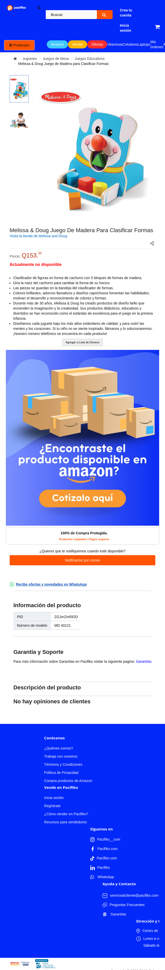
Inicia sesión (54, 798)
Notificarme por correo (82, 560)
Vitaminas (115, 44)
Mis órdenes (157, 44)
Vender (77, 44)
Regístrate (52, 806)
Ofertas (97, 44)
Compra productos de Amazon (68, 781)
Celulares (130, 44)
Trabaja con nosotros (61, 756)
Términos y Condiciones (63, 764)
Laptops (144, 44)
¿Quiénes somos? (58, 748)
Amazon (57, 44)
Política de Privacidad (61, 773)
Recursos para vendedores (65, 822)
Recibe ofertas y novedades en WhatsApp (51, 584)
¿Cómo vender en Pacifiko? (66, 814)
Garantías (143, 661)
